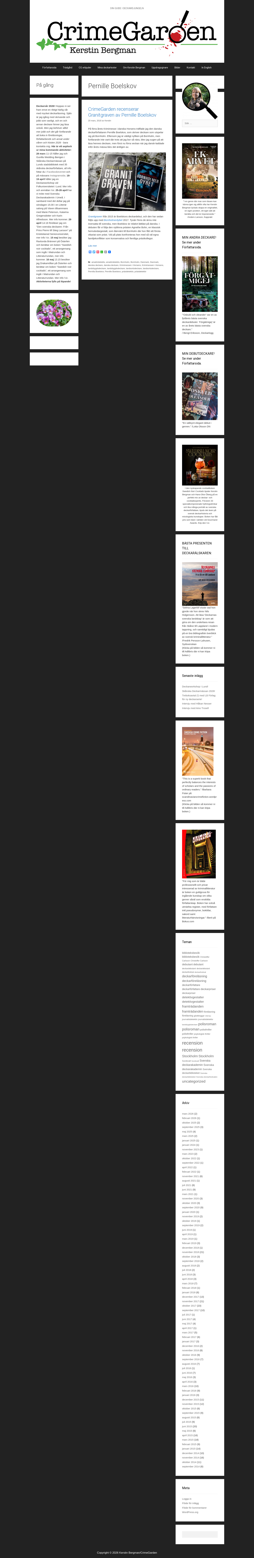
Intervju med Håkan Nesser (197, 703)
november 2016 (190, 1350)
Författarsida (49, 67)
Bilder (177, 67)
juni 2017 (187, 1319)
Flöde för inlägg (190, 1503)
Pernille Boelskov (113, 271)
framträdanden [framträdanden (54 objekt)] (193, 1006)
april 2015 (187, 1435)
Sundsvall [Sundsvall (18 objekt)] (195, 1061)
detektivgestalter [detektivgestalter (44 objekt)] (193, 997)
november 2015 (190, 1404)
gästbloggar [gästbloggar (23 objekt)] (199, 1016)
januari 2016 (189, 1395)
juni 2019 (187, 1229)
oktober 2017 (189, 1305)
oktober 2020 (189, 1203)
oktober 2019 (189, 1221)
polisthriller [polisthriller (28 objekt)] (187, 1034)
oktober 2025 (189, 1122)
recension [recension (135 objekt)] (192, 1050)
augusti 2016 (189, 1363)
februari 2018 (189, 1287)
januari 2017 (189, 1341)
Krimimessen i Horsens (130, 265)
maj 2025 (187, 1131)
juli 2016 (186, 1368)
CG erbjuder (85, 67)
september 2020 (191, 1207)
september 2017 (191, 1310)
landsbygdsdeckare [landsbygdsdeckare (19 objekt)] (189, 1025)
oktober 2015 (189, 1408)
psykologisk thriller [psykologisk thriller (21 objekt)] (190, 1037)
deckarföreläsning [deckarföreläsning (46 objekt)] (194, 981)
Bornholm (125, 262)
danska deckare (95, 265)
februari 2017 (189, 1337)
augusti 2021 (189, 1180)
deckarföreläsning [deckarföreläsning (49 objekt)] (194, 976)
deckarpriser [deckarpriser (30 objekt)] (189, 993)
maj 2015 (187, 1430)
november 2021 (190, 1176)
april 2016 (187, 1381)
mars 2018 (188, 1283)
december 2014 (190, 1453)
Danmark (145, 262)
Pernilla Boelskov (96, 271)
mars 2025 (188, 1136)
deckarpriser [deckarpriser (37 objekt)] (208, 989)
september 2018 (191, 1261)
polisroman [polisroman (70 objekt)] (207, 1024)
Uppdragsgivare (160, 67)
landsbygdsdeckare (97, 268)
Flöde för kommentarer (194, 1507)
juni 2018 (187, 1274)
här (52, 190)
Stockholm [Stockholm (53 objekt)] (206, 1056)
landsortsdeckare (134, 268)
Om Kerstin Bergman (134, 67)
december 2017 (190, 1296)
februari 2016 (189, 1390)
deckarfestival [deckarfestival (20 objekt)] (200, 972)
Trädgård (67, 67)
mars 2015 (188, 1439)
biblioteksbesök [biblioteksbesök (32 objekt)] (191, 956)
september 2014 (191, 1466)
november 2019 (190, 1216)
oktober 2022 (189, 1158)
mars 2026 (188, 1113)
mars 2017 (188, 1332)
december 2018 (190, 1247)
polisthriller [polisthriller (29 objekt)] (206, 1029)
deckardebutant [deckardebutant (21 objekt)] (203, 968)
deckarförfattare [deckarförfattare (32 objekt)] (191, 989)
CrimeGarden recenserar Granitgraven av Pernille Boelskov (122, 112)
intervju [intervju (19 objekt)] (208, 1016)
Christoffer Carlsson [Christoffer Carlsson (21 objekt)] (199, 961)
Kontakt (191, 67)
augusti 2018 (189, 1265)
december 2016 (190, 1346)
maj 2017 (187, 1323)
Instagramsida (57, 175)
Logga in (186, 1498)
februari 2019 (189, 1243)
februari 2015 (189, 1444)
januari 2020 (189, 1212)
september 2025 (191, 1127)
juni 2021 (187, 1189)
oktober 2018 (189, 1256)
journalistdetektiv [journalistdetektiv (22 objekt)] (205, 1019)
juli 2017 (186, 1314)
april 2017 (187, 1328)
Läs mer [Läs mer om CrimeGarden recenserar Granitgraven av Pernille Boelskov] (92, 245)
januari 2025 (189, 1140)
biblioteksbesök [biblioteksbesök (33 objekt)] (191, 952)
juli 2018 (186, 1270)
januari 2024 (189, 1144)
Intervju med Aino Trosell (195, 708)
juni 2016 (187, 1372)
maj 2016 (187, 1377)
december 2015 (190, 1399)
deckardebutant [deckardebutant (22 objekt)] (189, 968)
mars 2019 (188, 1238)
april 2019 (187, 1234)
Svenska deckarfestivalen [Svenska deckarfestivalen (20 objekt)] (206, 1077)
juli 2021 (186, 1185)
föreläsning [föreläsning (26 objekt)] (187, 1015)
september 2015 (191, 1412)
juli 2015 (186, 1421)
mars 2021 (188, 1194)
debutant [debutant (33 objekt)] (198, 964)
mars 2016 (188, 1386)
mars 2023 (188, 1153)
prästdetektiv (127, 271)
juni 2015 (187, 1426)
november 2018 (190, 1252)
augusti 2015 (189, 1417)
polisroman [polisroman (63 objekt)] (190, 1029)
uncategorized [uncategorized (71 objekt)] (193, 1081)
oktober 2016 (189, 1355)
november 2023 (190, 1149)
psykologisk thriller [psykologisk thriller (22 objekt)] (202, 1034)
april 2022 (187, 1167)
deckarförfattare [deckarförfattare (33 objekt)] (191, 985)
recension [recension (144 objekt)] (192, 1043)
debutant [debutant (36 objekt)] (187, 964)
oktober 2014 (189, 1462)
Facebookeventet (56, 171)
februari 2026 (189, 1118)
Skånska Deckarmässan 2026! (198, 691)
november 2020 (190, 1198)
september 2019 (191, 1225)
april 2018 (187, 1278)
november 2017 (190, 1301)
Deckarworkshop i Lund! (195, 686)
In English (207, 67)
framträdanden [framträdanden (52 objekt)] (192, 1011)
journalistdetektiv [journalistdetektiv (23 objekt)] (189, 1019)
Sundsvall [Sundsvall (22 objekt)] (186, 1061)
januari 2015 (189, 1448)
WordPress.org (190, 1512)
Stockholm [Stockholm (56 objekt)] (190, 1056)
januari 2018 (189, 1292)
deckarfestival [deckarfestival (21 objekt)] (188, 972)
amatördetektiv (98, 262)
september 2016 (191, 1359)
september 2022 (191, 1162)
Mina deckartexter (107, 67)
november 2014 (190, 1457)
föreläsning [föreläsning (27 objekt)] (209, 1011)
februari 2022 (189, 1171)
